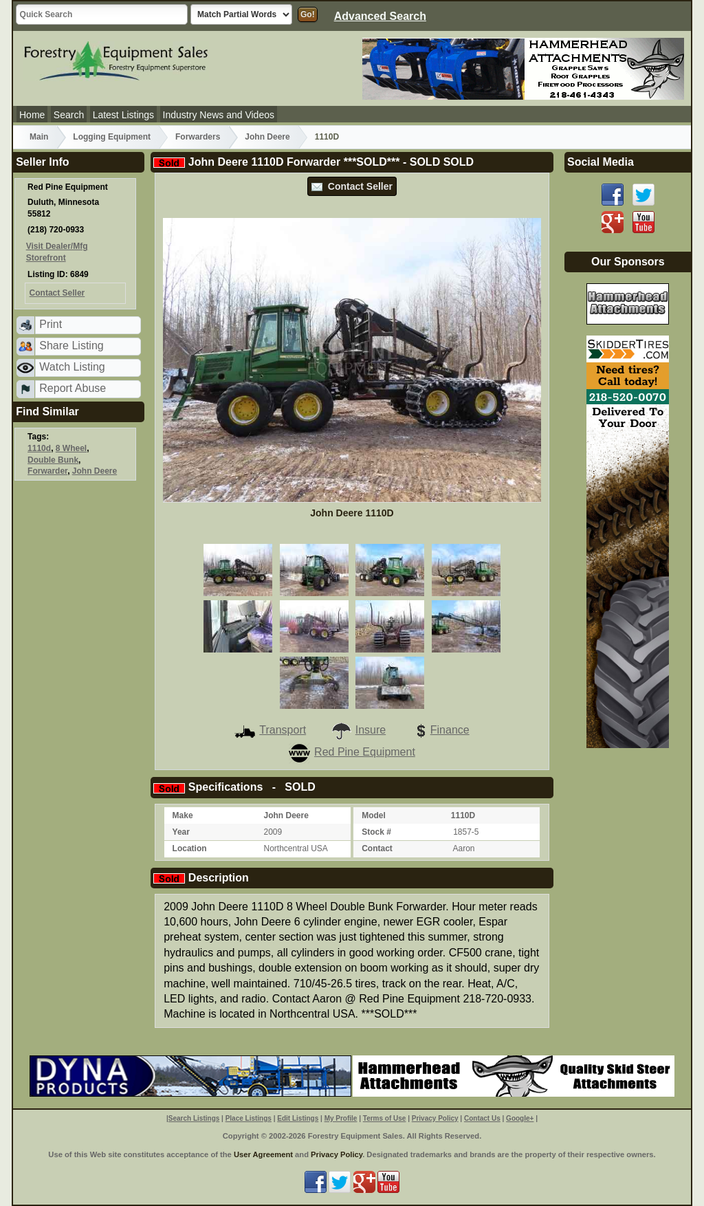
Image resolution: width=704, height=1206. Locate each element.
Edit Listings (297, 1118)
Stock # (376, 832)
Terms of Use (384, 1118)
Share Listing (71, 345)
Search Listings (193, 1118)
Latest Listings (124, 114)
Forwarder (47, 471)
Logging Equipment (112, 137)
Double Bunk (53, 460)
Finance (440, 730)
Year (181, 832)
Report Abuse (72, 388)
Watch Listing (71, 367)
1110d (39, 448)
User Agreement (263, 1154)
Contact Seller (352, 186)
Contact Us (482, 1118)
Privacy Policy (435, 1118)
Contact (377, 848)
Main (39, 137)
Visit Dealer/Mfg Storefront (57, 252)
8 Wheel (71, 448)
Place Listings (249, 1118)
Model (374, 815)
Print (50, 324)
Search (69, 114)
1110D (327, 137)
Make (183, 815)
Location (190, 848)
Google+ (520, 1118)
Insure (358, 730)
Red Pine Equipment (352, 752)
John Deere (267, 137)
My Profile (341, 1118)
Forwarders (197, 137)
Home (32, 114)
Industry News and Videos (218, 114)
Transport (270, 730)
